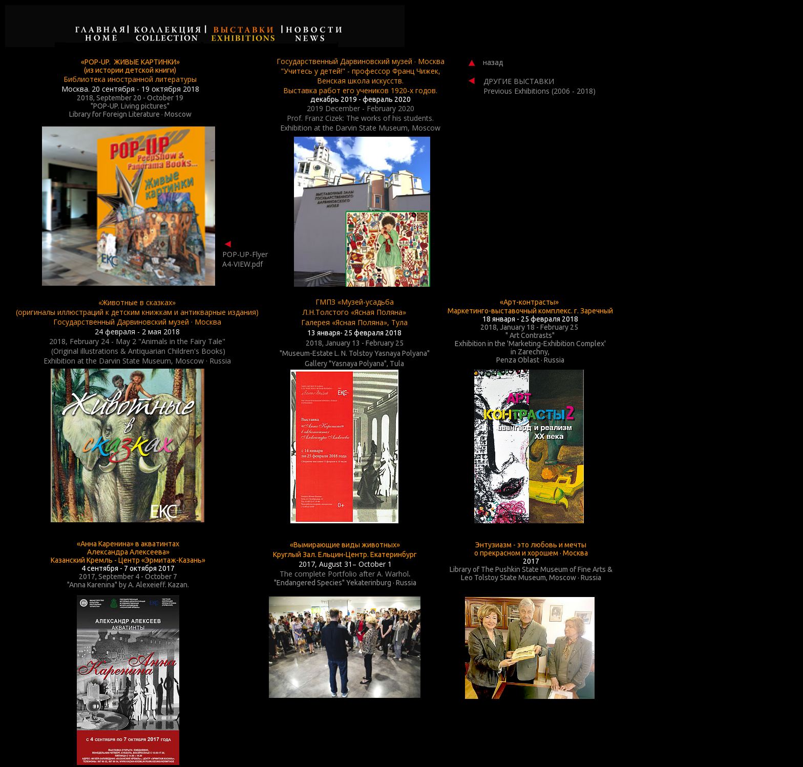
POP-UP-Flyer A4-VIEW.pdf (245, 259)
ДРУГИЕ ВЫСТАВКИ (518, 81)
